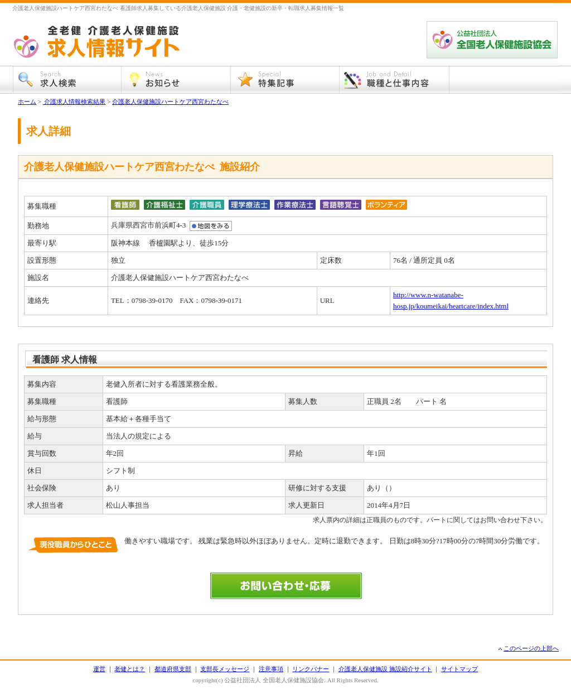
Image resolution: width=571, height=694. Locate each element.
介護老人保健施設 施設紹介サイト (385, 669)
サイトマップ (459, 669)
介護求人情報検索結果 (74, 101)
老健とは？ (129, 669)
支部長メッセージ (224, 669)
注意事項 (271, 669)
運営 (99, 669)
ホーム (27, 101)
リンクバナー (310, 669)
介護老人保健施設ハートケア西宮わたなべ (170, 101)
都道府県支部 (172, 669)
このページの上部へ (531, 648)
